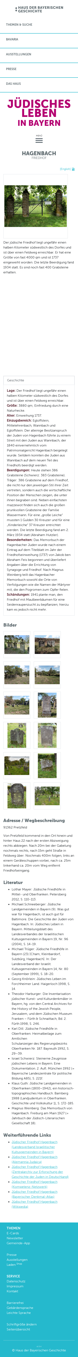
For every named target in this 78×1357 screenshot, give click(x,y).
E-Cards (13, 1233)
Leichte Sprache (19, 1313)
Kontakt (12, 1291)
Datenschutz (16, 1281)
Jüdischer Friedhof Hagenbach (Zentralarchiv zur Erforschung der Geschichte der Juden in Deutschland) (40, 1172)
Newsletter (15, 1238)
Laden (14, 1264)
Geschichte (15, 380)
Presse (11, 69)
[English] (65, 169)
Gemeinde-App (18, 1243)
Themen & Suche (19, 25)
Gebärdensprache (20, 1308)
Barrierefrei (15, 1303)
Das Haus (13, 84)
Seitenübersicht (18, 1329)
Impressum (15, 1286)
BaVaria (12, 39)
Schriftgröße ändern (22, 1324)
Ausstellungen (18, 54)
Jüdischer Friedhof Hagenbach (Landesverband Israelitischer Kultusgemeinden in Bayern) (34, 1147)
